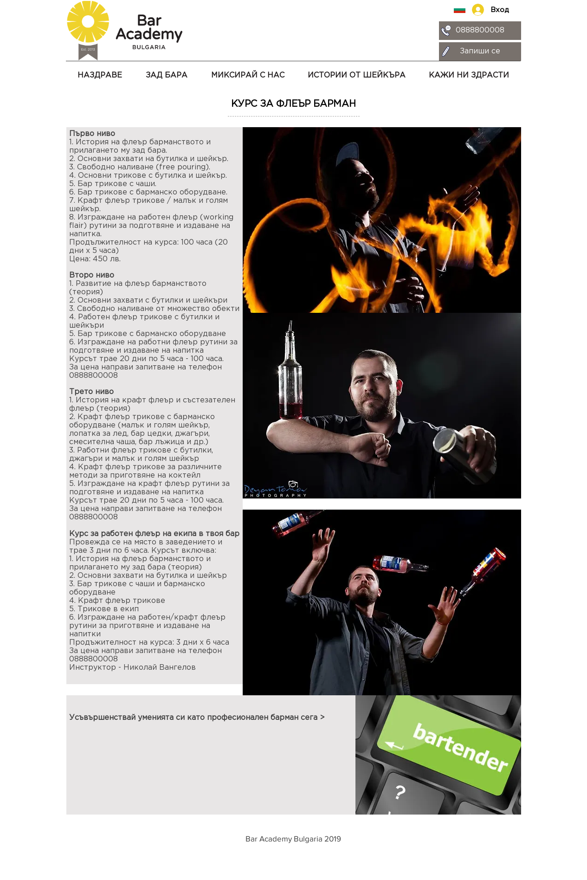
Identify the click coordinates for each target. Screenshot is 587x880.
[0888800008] (480, 30)
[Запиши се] (480, 51)
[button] (248, 71)
